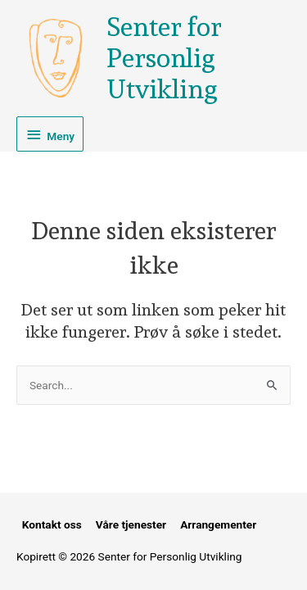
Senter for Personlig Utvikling (164, 58)
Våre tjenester (131, 524)
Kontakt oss (52, 524)
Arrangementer (218, 524)
